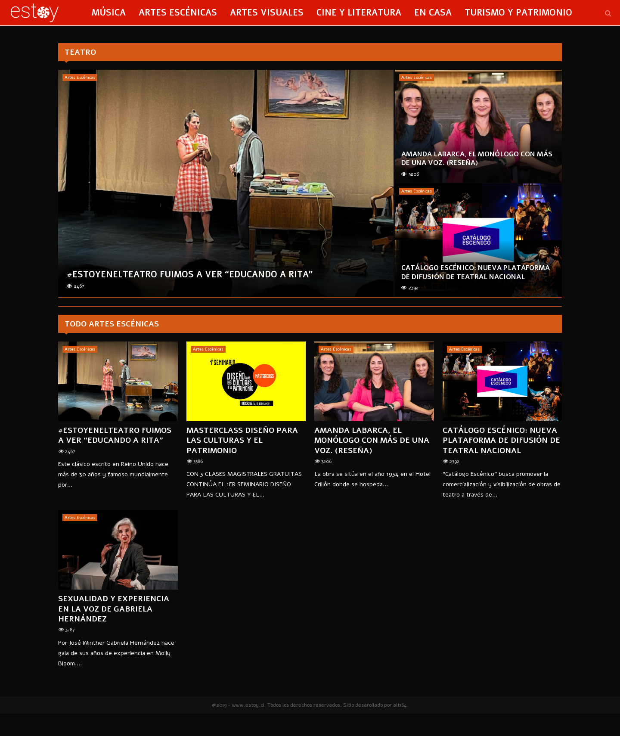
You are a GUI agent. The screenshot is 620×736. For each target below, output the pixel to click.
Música (109, 13)
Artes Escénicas (178, 13)
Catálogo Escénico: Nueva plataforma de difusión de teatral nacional (475, 272)
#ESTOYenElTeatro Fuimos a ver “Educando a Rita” (190, 274)
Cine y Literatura (358, 13)
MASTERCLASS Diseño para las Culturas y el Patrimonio (242, 440)
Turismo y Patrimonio (518, 13)
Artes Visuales (267, 13)
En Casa (433, 13)
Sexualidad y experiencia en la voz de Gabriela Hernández (113, 608)
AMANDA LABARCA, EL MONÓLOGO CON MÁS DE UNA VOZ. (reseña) (476, 158)
